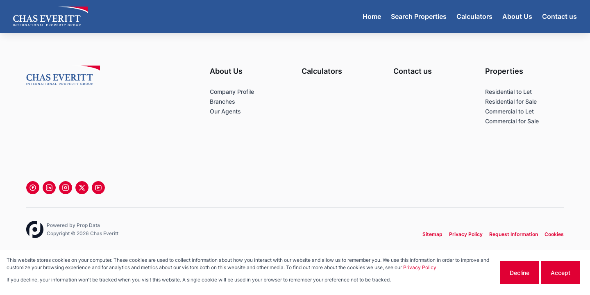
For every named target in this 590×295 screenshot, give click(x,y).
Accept (560, 272)
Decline (519, 272)
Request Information (513, 234)
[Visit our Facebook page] (32, 187)
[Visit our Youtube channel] (98, 187)
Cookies (554, 234)
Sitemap (432, 234)
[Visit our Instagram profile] (65, 187)
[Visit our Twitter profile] (81, 187)
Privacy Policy (466, 234)
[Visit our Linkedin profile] (49, 187)
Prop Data (88, 225)
